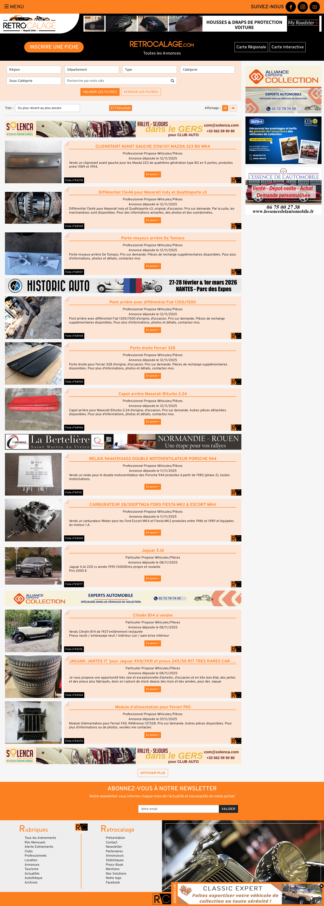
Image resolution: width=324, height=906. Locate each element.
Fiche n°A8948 (74, 336)
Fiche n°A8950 (74, 382)
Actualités (32, 873)
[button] (33, 162)
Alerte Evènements (39, 846)
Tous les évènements (40, 838)
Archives (31, 882)
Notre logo (113, 878)
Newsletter (114, 846)
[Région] (34, 70)
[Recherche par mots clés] (116, 81)
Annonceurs (115, 855)
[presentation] (104, 807)
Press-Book (114, 864)
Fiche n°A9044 (74, 695)
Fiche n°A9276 (74, 649)
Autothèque (33, 878)
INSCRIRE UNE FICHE (54, 47)
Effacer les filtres (141, 92)
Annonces (32, 864)
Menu (14, 6)
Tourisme (31, 869)
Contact (111, 842)
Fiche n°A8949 (74, 226)
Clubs (29, 851)
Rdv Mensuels (35, 842)
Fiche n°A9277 (74, 584)
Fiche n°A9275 (74, 741)
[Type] (149, 70)
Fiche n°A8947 (74, 272)
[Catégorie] (207, 70)
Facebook (113, 882)
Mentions (113, 869)
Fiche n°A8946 (74, 427)
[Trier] (47, 108)
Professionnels (36, 855)
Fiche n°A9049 (74, 538)
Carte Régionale (251, 47)
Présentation (115, 838)
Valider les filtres (100, 92)
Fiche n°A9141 (73, 492)
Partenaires (114, 851)
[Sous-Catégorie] (34, 81)
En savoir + (152, 174)
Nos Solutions (116, 873)
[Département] (91, 70)
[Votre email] (178, 809)
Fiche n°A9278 (74, 180)
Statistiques (115, 860)
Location (31, 860)
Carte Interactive (288, 47)
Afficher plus (152, 773)
